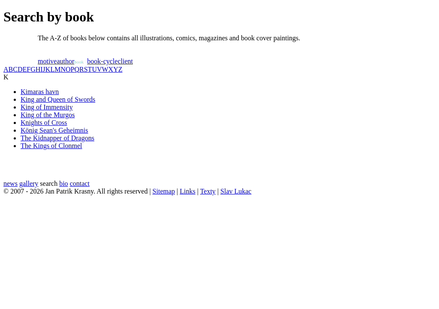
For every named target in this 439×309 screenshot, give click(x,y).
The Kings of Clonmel (51, 145)
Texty (208, 191)
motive (47, 61)
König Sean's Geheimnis (54, 130)
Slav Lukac (235, 191)
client (125, 61)
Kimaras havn (40, 91)
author (65, 61)
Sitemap (164, 191)
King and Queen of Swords (58, 99)
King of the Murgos (48, 114)
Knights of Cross (44, 122)
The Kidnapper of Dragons (57, 138)
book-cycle (102, 61)
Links (187, 191)
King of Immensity (47, 107)
